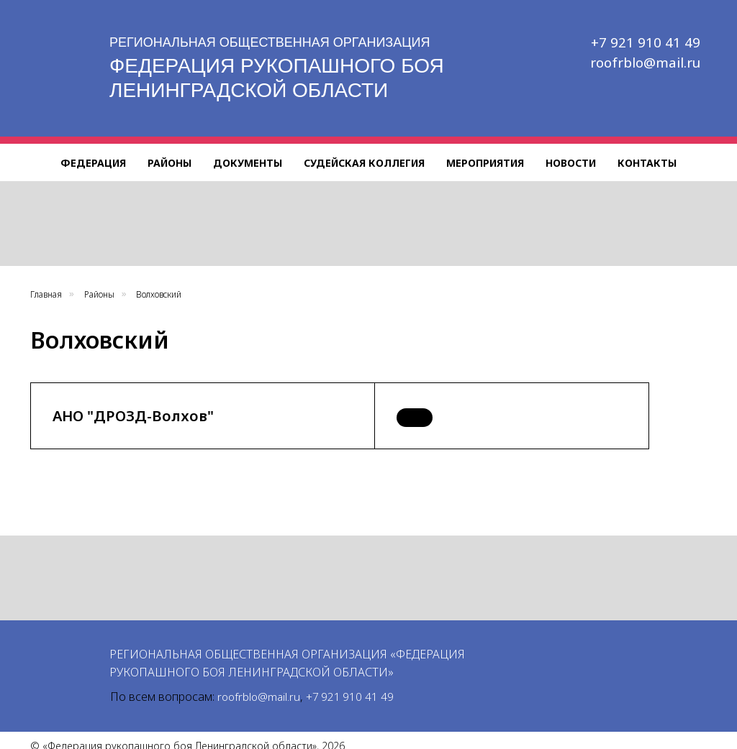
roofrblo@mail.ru (646, 62)
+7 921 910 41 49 (650, 42)
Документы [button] (247, 163)
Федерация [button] (93, 163)
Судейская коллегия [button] (364, 163)
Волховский (158, 294)
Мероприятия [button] (485, 163)
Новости (571, 163)
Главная (46, 294)
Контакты (647, 163)
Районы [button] (169, 163)
